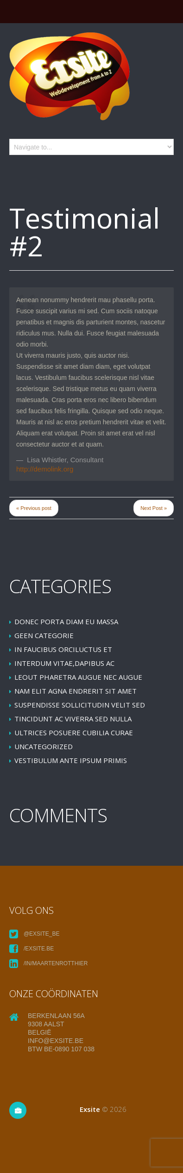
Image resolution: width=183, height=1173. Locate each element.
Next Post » (153, 508)
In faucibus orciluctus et (63, 649)
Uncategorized (43, 746)
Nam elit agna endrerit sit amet (75, 690)
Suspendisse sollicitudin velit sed (79, 704)
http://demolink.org (44, 469)
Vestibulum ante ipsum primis (70, 760)
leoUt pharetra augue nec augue (78, 677)
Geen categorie (44, 635)
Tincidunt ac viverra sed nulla (73, 718)
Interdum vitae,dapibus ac (64, 663)
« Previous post (33, 508)
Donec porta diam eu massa (66, 621)
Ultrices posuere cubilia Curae (73, 732)
